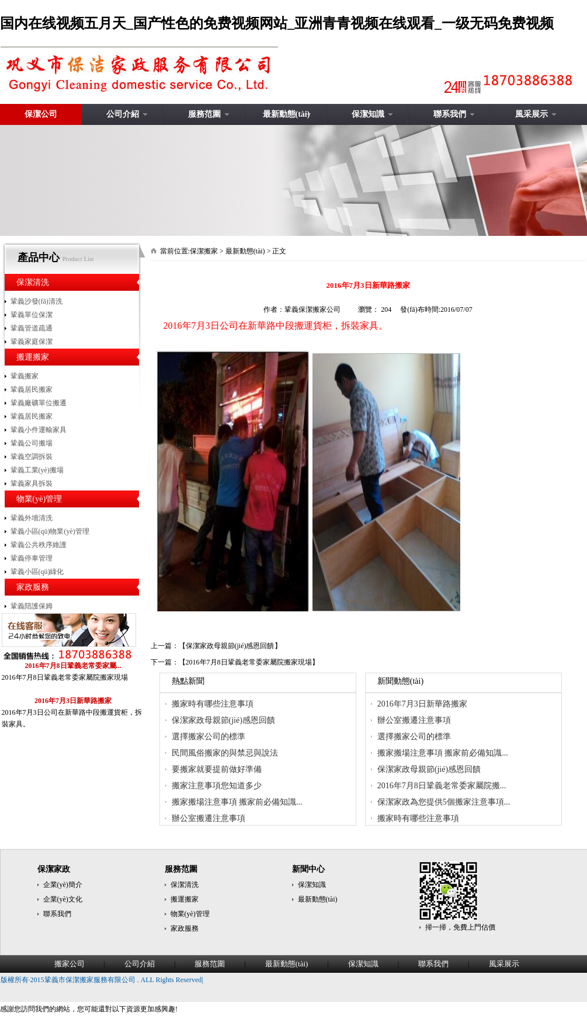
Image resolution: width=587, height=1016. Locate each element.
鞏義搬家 (25, 376)
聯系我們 (449, 114)
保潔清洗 (32, 282)
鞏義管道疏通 (32, 328)
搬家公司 (69, 963)
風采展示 (531, 114)
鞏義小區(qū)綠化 (37, 572)
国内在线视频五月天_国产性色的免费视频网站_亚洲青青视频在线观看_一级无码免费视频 (277, 23)
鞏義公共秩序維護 (39, 545)
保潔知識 (368, 114)
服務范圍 (204, 114)
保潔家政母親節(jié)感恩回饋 (230, 646)
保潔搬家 (204, 251)
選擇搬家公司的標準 (208, 736)
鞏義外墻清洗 (32, 518)
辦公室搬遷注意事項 (208, 818)
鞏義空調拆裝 (32, 457)
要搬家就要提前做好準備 (217, 769)
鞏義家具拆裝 (32, 483)
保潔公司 (41, 114)
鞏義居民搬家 (32, 389)
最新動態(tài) (286, 114)
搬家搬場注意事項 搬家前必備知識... (237, 802)
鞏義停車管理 (32, 558)
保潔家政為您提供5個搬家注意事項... (443, 802)
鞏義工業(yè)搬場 (37, 470)
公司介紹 (122, 114)
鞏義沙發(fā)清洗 (36, 301)
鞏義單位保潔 (32, 315)
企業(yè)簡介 (62, 885)
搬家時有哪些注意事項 (212, 704)
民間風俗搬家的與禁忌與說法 (225, 753)
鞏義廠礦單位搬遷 (39, 403)
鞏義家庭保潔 (32, 341)
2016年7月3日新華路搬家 (422, 704)
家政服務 (32, 587)
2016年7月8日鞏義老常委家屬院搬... (441, 785)
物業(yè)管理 (39, 499)
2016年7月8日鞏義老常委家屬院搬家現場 (249, 662)
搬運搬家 (32, 357)
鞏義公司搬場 (32, 443)
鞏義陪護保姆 (32, 606)
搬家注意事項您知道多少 (217, 785)
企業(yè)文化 (62, 899)
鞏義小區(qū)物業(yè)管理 (50, 531)
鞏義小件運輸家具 (39, 430)
